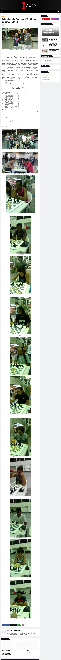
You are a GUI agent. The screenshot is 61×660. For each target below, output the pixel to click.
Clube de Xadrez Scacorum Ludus (14, 630)
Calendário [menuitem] (16, 11)
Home (2, 5)
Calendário (45, 75)
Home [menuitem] (4, 11)
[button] (2, 11)
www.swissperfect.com (11, 126)
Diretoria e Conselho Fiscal (20, 650)
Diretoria (52, 75)
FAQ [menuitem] (26, 11)
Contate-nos (10, 5)
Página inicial (4, 16)
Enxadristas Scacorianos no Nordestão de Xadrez (54, 50)
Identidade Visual (46, 79)
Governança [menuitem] (8, 11)
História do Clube (30, 650)
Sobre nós (5, 5)
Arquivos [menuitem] (21, 11)
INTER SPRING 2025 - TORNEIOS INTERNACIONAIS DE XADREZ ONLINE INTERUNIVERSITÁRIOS (7, 652)
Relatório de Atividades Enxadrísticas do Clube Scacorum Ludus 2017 (53, 44)
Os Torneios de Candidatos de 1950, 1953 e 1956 (53, 39)
